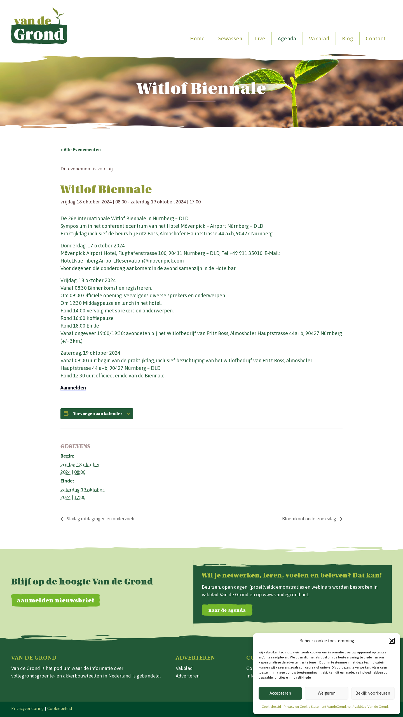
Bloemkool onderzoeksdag (309, 518)
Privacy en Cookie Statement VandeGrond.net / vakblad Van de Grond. (336, 707)
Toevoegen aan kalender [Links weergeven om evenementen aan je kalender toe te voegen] (98, 414)
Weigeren (327, 693)
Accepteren (280, 693)
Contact (376, 38)
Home (197, 38)
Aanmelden (73, 388)
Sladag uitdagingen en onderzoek (100, 518)
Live (260, 38)
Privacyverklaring (27, 708)
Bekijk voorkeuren (372, 693)
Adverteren (188, 676)
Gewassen (229, 38)
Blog (347, 38)
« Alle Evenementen (80, 149)
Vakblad (319, 38)
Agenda (287, 38)
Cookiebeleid (271, 707)
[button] (392, 641)
